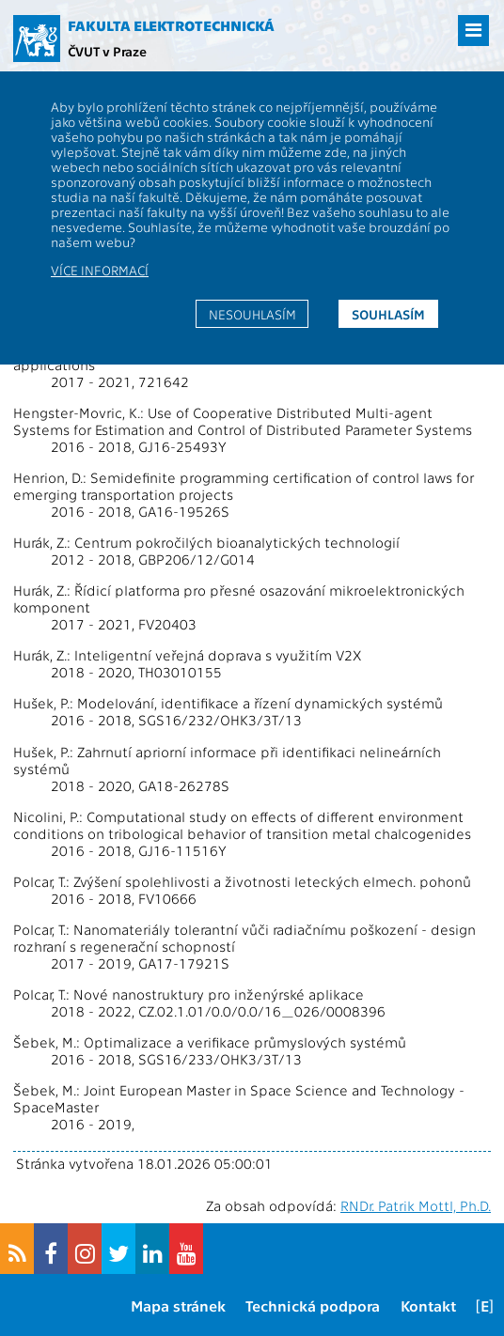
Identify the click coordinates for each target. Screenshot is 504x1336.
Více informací (100, 269)
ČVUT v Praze (107, 50)
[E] (485, 1305)
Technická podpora (312, 1305)
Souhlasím (388, 313)
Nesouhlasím (252, 313)
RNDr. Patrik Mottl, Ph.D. (415, 1205)
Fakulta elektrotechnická (171, 25)
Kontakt (428, 1305)
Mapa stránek (178, 1305)
